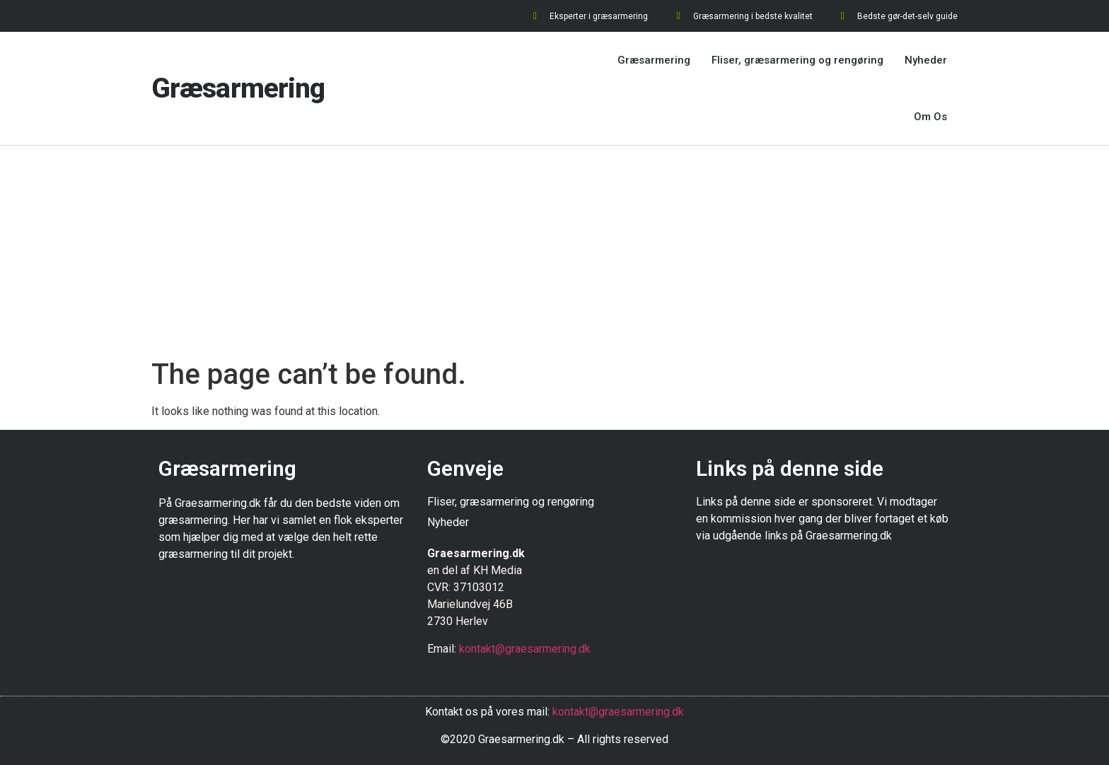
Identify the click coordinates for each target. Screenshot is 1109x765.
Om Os (930, 116)
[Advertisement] (554, 252)
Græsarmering (238, 88)
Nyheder (926, 60)
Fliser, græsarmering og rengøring (797, 60)
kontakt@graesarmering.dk (525, 648)
